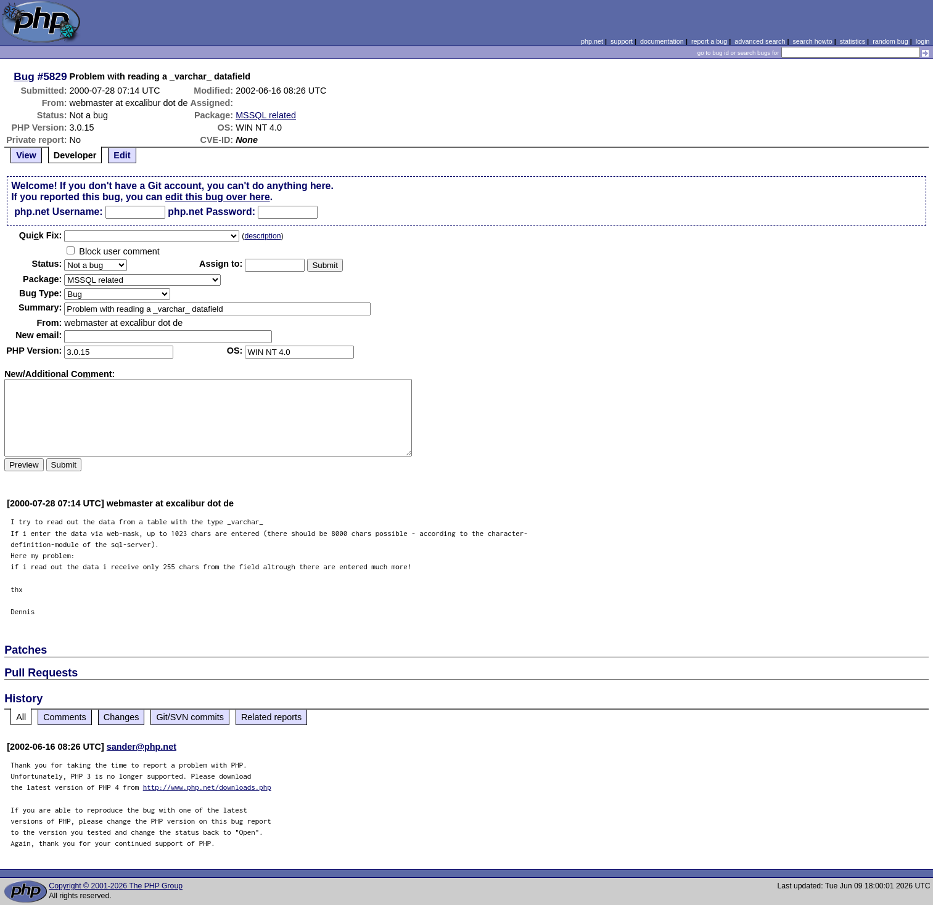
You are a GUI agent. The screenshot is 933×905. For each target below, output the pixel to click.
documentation (662, 41)
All (21, 717)
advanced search (759, 41)
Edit (121, 155)
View (26, 155)
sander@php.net (141, 747)
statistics (852, 41)
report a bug (709, 41)
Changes (121, 717)
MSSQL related (266, 115)
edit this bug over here (217, 197)
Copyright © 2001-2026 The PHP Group (116, 886)
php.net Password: (211, 211)
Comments (64, 717)
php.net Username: (58, 211)
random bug (890, 41)
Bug (24, 76)
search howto (812, 41)
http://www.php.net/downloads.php (207, 787)
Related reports (271, 717)
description (262, 236)
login (923, 41)
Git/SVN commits (190, 717)
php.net (592, 41)
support (621, 41)
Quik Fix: (40, 235)
